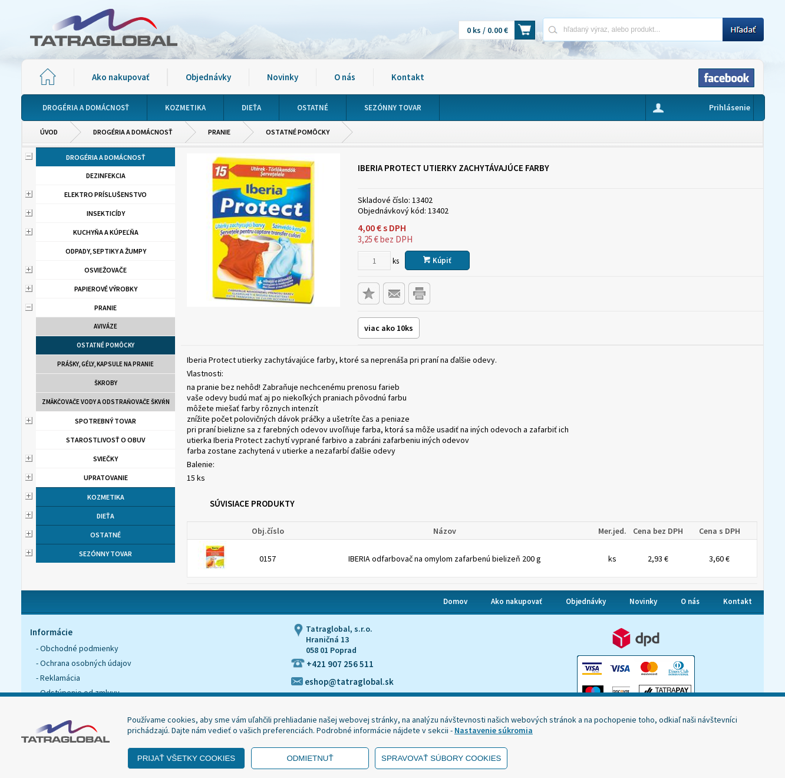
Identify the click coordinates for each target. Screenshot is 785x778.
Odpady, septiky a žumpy (105, 251)
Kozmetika (105, 497)
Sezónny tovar (105, 553)
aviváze (105, 326)
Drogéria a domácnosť (133, 131)
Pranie (219, 131)
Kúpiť (437, 260)
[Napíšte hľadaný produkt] (633, 29)
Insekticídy (106, 213)
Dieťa (105, 515)
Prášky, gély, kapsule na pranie (105, 364)
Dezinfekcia (106, 175)
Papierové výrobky (105, 288)
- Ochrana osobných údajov (83, 663)
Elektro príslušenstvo (105, 194)
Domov (455, 601)
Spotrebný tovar (105, 420)
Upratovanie (106, 477)
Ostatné (105, 534)
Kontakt (407, 77)
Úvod (49, 131)
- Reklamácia (58, 677)
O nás (344, 77)
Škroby (105, 383)
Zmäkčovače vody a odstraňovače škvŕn (106, 402)
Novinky (282, 77)
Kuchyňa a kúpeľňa (105, 232)
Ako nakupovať (120, 77)
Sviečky (105, 458)
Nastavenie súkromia (493, 730)
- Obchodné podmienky (77, 648)
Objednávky (208, 77)
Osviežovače (105, 269)
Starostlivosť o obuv (105, 439)
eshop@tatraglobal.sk (342, 681)
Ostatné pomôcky (297, 131)
